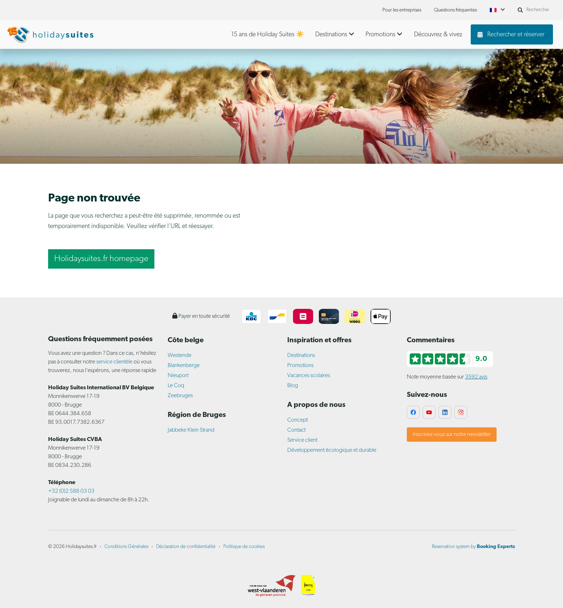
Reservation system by (473, 546)
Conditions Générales (126, 546)
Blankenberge (184, 365)
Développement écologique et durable (331, 450)
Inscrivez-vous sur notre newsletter (452, 434)
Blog (292, 386)
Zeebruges (180, 396)
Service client (302, 440)
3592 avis (476, 377)
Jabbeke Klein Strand (191, 430)
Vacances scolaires (308, 376)
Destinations (301, 355)
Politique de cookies (244, 546)
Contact (296, 430)
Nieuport (178, 376)
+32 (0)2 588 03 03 (71, 491)
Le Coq (176, 386)
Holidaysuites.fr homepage (101, 259)
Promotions (300, 365)
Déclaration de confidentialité (185, 546)
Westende (179, 355)
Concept (297, 420)
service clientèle (114, 362)
